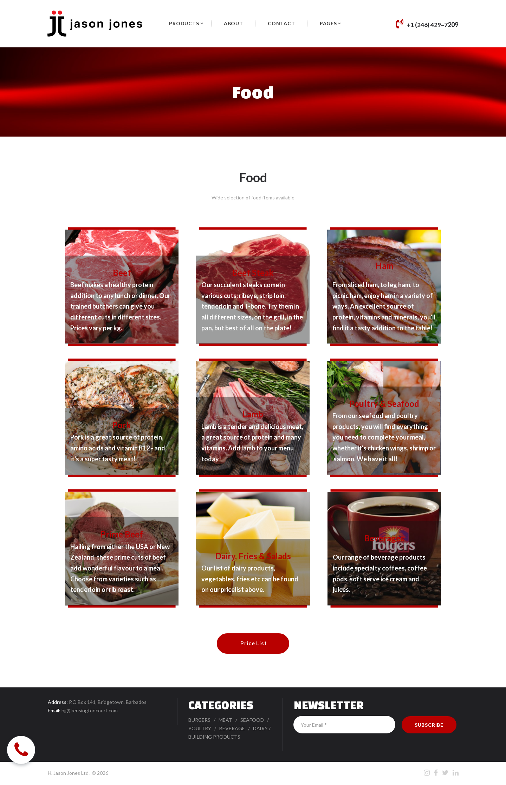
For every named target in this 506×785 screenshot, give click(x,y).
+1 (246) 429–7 (427, 24)
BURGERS (199, 721)
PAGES (328, 23)
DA (256, 729)
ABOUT (233, 23)
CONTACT (281, 23)
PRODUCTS (184, 23)
